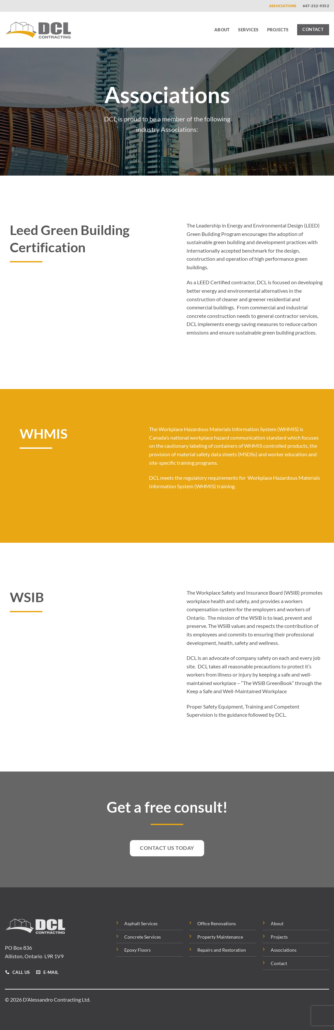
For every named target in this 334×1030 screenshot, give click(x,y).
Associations (282, 6)
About (222, 29)
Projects (278, 29)
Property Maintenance (220, 937)
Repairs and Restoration (221, 950)
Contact (279, 963)
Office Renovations (216, 923)
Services (248, 29)
